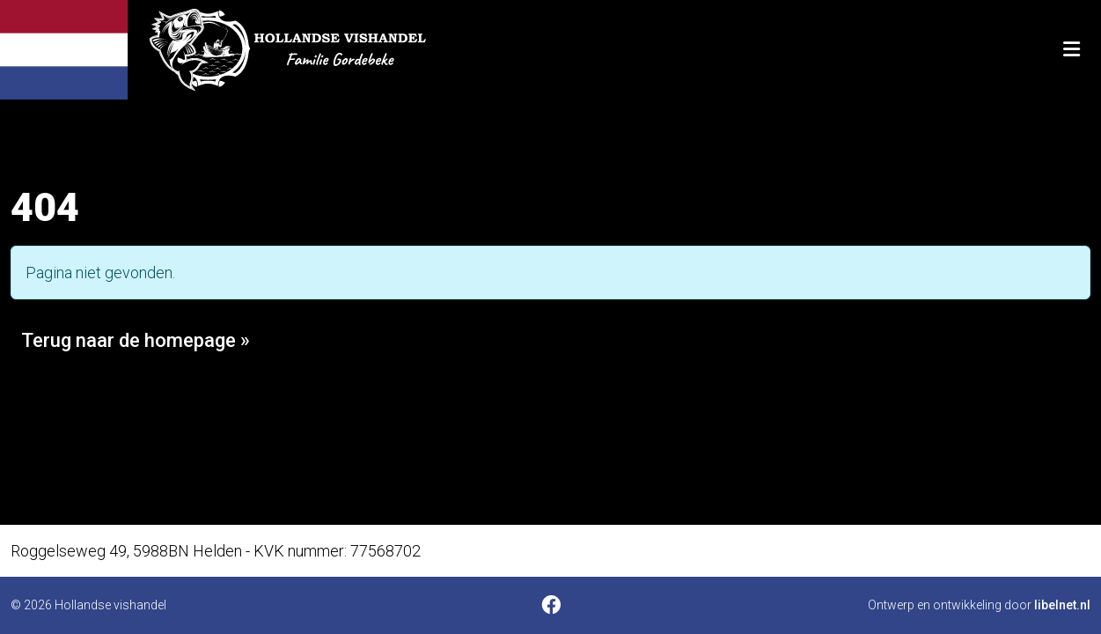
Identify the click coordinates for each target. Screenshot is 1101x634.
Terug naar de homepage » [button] (135, 340)
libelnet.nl (1062, 605)
